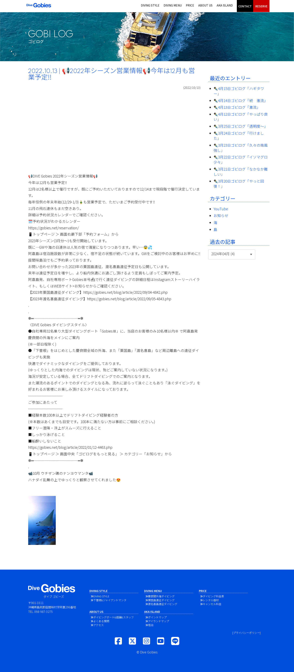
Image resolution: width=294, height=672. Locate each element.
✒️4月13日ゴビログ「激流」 (237, 107)
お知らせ (221, 215)
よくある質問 (101, 621)
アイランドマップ (158, 621)
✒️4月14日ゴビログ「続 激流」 (241, 100)
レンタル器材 (211, 600)
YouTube (221, 208)
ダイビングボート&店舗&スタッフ (113, 617)
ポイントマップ (157, 617)
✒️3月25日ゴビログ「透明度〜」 (241, 126)
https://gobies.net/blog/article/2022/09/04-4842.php (125, 292)
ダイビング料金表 (213, 596)
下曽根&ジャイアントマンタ (109, 600)
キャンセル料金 (212, 604)
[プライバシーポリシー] (246, 633)
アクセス (98, 625)
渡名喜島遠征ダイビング (162, 604)
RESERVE (261, 6)
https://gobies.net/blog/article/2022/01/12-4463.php (70, 447)
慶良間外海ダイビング (161, 596)
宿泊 (150, 625)
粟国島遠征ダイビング (161, 600)
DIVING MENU (173, 5)
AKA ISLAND (225, 5)
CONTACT (245, 6)
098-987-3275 (43, 611)
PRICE (190, 5)
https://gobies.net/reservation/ (53, 227)
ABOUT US (205, 5)
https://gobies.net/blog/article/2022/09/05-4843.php (129, 298)
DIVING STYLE (150, 5)
